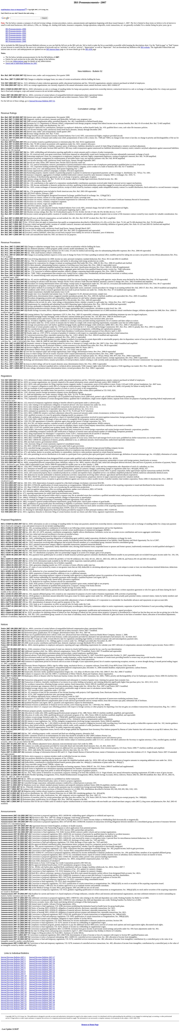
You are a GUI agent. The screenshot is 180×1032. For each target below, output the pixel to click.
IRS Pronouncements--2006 (16, 29)
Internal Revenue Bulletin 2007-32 (42, 968)
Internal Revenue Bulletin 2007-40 (42, 984)
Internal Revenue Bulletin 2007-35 (42, 974)
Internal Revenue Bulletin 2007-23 (14, 1003)
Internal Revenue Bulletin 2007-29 (42, 961)
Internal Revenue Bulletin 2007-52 (42, 101)
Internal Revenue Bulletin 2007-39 (42, 982)
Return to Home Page (90, 1025)
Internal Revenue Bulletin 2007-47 (42, 998)
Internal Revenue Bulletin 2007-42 (42, 988)
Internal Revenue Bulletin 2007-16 (14, 988)
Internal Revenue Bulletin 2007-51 (42, 1007)
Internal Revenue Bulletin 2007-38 (42, 980)
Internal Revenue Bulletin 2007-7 (13, 970)
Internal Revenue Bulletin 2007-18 (14, 992)
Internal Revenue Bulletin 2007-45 (42, 994)
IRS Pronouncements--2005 (16, 31)
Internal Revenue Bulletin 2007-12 (14, 980)
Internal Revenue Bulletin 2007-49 (42, 1003)
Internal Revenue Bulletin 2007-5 (13, 965)
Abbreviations (18, 61)
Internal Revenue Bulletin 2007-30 (42, 963)
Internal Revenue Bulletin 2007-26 (14, 1009)
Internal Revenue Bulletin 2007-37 (42, 978)
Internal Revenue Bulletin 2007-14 (14, 984)
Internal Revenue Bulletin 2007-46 (42, 996)
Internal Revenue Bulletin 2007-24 (14, 1005)
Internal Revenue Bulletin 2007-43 (42, 990)
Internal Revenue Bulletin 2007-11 (13, 978)
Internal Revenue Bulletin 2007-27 (42, 957)
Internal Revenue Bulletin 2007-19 (14, 994)
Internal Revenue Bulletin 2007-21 (14, 998)
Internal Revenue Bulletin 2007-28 (42, 959)
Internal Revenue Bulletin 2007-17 (14, 990)
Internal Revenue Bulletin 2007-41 (42, 986)
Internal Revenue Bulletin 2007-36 (42, 976)
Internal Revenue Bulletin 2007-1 (13, 957)
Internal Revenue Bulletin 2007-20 (14, 996)
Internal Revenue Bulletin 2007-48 (42, 1000)
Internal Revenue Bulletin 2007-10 (14, 976)
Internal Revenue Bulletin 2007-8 (13, 972)
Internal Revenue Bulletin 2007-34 (42, 972)
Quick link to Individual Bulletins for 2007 (21, 63)
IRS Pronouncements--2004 (16, 33)
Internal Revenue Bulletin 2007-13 (14, 982)
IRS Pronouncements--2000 (16, 41)
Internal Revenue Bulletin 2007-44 (42, 992)
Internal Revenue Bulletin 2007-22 (14, 1000)
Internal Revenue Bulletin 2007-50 (42, 1005)
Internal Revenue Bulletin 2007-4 (13, 963)
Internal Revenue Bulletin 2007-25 (14, 1007)
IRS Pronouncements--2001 (16, 39)
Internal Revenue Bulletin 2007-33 (42, 970)
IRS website (145, 47)
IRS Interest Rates (53, 49)
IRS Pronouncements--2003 (16, 35)
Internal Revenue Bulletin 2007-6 (13, 968)
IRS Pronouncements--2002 (16, 37)
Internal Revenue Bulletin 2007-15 (14, 986)
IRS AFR (88, 49)
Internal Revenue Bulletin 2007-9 (13, 974)
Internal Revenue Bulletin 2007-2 (13, 959)
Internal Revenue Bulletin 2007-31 (42, 965)
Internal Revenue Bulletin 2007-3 (13, 961)
